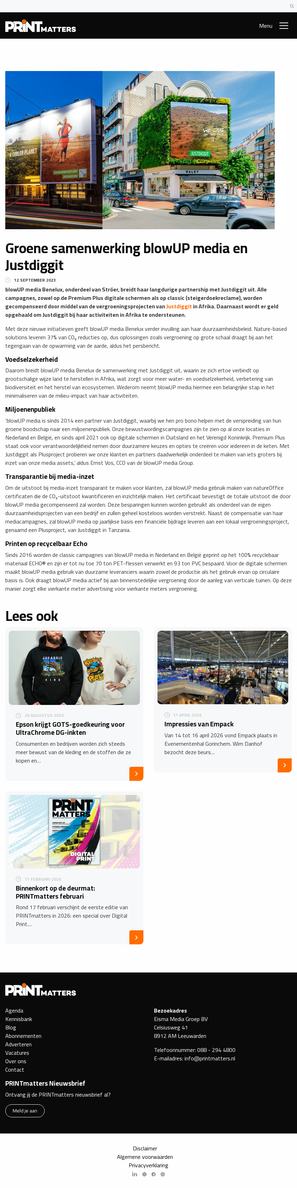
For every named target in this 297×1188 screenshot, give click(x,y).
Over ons (15, 1061)
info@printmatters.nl (210, 1058)
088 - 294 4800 (216, 1050)
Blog (10, 1027)
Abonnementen (23, 1035)
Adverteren (18, 1044)
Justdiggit (179, 306)
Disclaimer (145, 1148)
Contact (14, 1069)
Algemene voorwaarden (145, 1156)
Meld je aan (25, 1110)
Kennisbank (18, 1019)
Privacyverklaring (148, 1165)
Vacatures (17, 1052)
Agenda (14, 1010)
